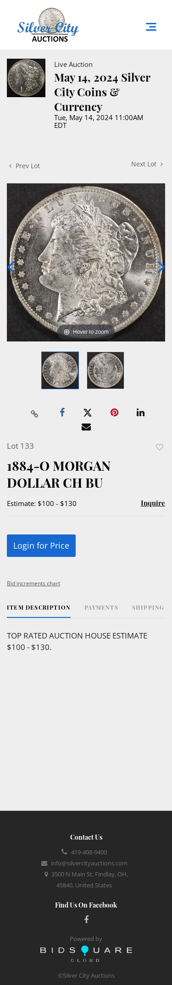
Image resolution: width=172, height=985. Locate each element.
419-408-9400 (89, 852)
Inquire (153, 502)
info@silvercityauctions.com (89, 863)
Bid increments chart (33, 583)
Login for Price (41, 545)
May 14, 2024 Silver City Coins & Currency (102, 92)
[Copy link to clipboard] (34, 412)
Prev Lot (24, 165)
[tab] (39, 610)
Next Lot (147, 164)
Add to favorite (159, 447)
